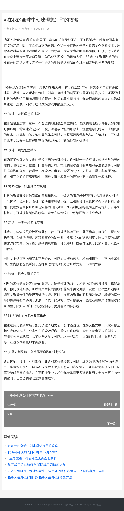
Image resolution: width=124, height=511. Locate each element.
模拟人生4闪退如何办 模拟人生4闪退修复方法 (40, 477)
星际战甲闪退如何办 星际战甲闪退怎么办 (36, 465)
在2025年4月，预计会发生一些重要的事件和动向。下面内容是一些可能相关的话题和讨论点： (58, 471)
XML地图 (96, 504)
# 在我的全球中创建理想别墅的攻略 (33, 446)
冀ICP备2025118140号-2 (78, 504)
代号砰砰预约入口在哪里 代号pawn (32, 452)
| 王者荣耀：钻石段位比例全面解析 (32, 458)
